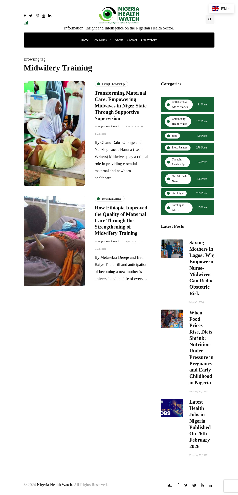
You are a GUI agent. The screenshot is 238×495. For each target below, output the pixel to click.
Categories (100, 40)
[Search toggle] (210, 19)
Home (85, 40)
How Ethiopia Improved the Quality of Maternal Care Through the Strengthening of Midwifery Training (121, 223)
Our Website (149, 40)
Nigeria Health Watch (108, 126)
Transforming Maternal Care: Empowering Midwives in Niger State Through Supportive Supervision (121, 105)
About (119, 40)
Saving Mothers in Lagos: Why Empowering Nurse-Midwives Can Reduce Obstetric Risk (203, 269)
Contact (132, 40)
